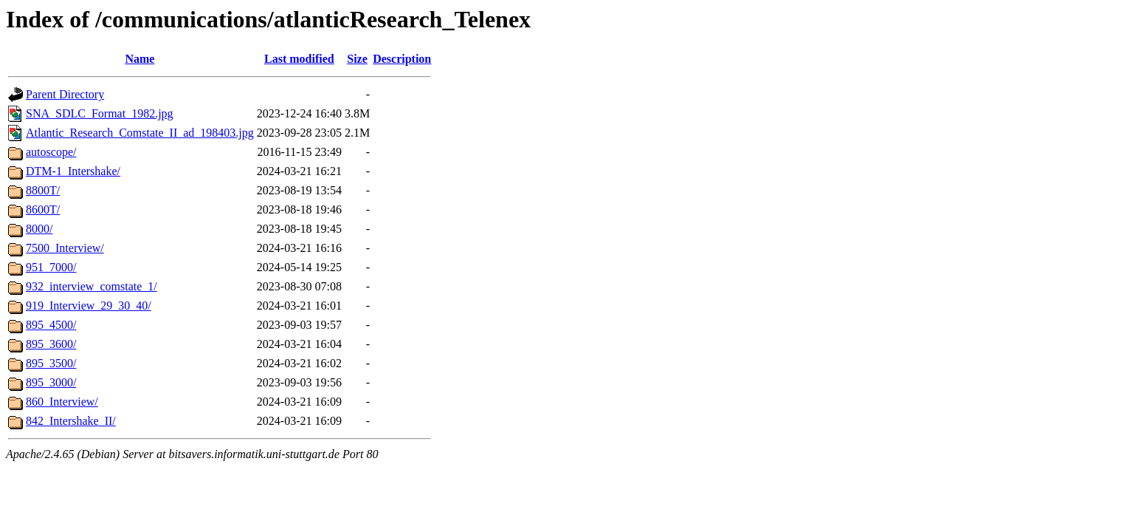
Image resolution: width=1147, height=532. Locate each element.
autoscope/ (51, 152)
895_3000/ (51, 382)
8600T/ (43, 209)
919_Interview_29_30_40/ (88, 305)
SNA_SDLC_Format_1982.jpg (99, 113)
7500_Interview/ (65, 248)
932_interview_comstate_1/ (91, 286)
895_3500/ (51, 363)
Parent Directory (65, 94)
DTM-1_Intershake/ (73, 171)
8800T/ (43, 190)
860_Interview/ (62, 401)
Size (357, 58)
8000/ (39, 228)
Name (139, 58)
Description (402, 58)
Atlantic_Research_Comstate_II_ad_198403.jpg (140, 132)
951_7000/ (51, 267)
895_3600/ (51, 344)
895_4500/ (51, 324)
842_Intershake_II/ (71, 421)
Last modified (299, 58)
